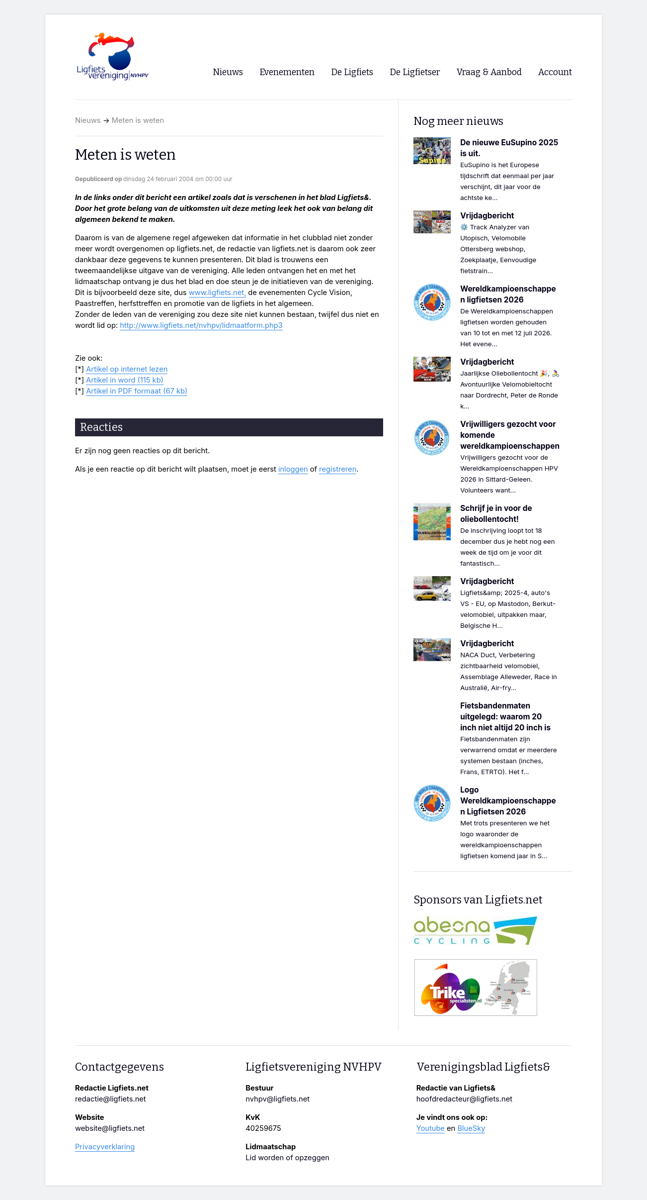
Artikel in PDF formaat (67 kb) (136, 391)
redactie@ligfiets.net (110, 1099)
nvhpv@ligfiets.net (277, 1099)
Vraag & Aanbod (489, 72)
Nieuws (88, 120)
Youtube (430, 1128)
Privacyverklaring (105, 1146)
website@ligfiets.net (110, 1128)
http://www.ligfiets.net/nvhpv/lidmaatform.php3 (201, 325)
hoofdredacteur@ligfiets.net (464, 1099)
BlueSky (471, 1128)
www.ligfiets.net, (217, 292)
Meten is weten (138, 120)
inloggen (293, 469)
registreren (337, 469)
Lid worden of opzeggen (287, 1157)
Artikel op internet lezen (126, 369)
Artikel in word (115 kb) (124, 380)
